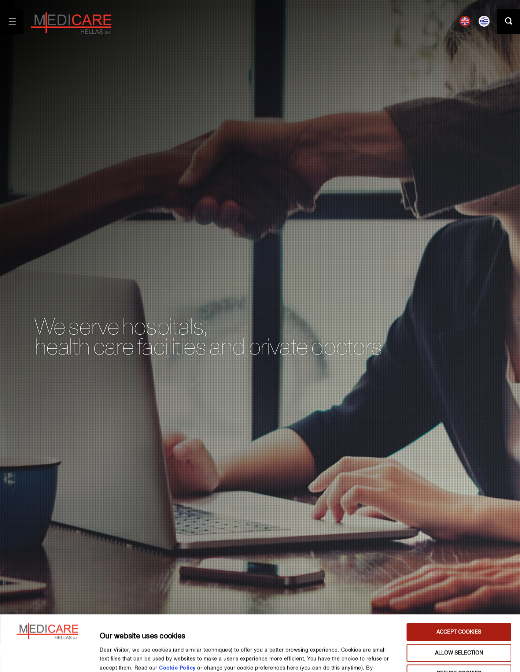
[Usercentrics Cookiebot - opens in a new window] (47, 657)
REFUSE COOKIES (458, 621)
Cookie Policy (177, 616)
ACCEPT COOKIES (458, 580)
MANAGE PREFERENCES (387, 658)
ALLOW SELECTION (459, 600)
